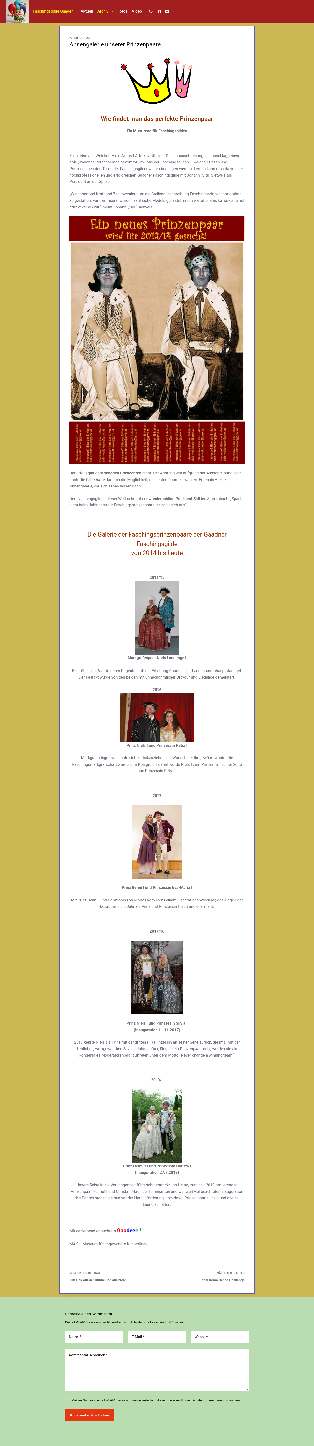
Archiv (106, 11)
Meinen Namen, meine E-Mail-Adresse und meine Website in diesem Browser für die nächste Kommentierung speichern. (156, 1400)
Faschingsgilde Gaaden (53, 11)
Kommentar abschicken (89, 1415)
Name (75, 1337)
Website (201, 1337)
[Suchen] (151, 11)
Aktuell (87, 11)
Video (137, 11)
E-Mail (138, 1337)
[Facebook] (159, 11)
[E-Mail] (167, 11)
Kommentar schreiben (88, 1355)
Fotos (122, 11)
